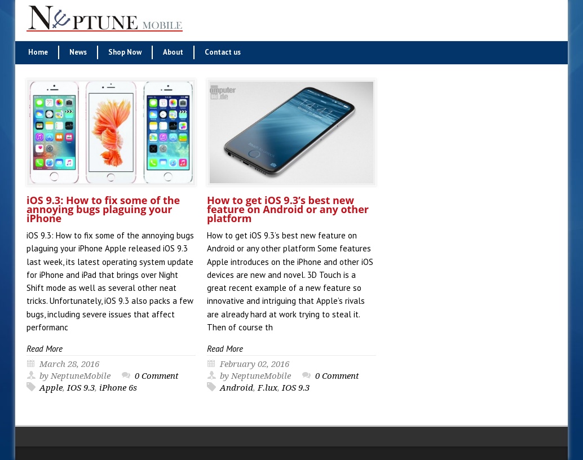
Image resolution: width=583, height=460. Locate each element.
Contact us (223, 52)
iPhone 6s (118, 388)
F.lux (267, 388)
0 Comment (157, 376)
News (78, 52)
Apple (51, 388)
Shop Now (125, 52)
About (173, 52)
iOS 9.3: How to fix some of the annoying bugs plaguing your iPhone (103, 209)
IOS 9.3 (81, 388)
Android (236, 388)
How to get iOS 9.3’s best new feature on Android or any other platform (288, 209)
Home (38, 52)
